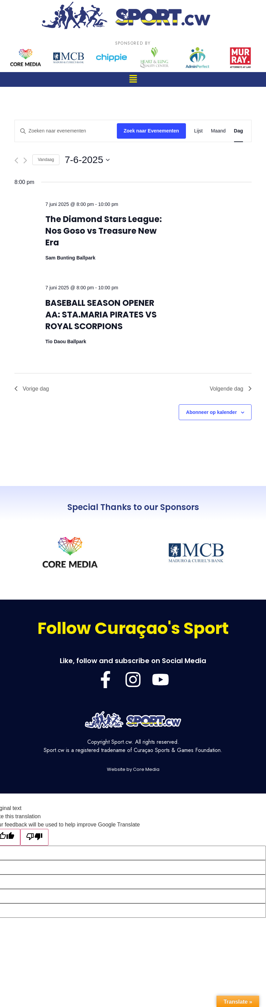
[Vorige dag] (16, 160)
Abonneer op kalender (211, 412)
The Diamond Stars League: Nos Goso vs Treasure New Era (103, 230)
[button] (133, 79)
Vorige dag (31, 389)
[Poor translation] (34, 837)
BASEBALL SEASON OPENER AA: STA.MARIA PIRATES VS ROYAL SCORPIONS (101, 314)
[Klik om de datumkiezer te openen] (87, 160)
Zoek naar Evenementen (151, 131)
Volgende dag (231, 389)
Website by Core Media (133, 769)
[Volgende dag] (25, 160)
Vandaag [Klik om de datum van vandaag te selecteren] (46, 159)
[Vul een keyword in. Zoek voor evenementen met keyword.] (66, 131)
